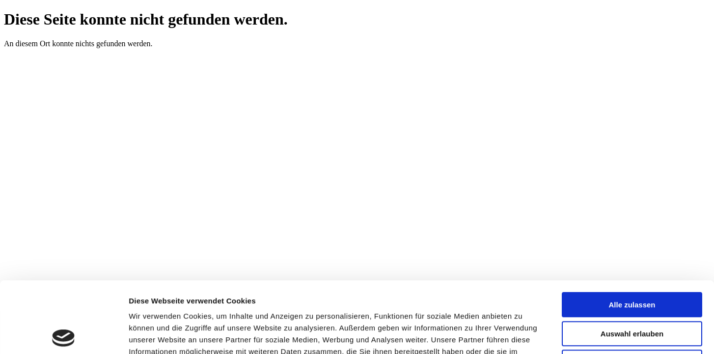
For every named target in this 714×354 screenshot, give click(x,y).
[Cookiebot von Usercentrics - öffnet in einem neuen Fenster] (64, 334)
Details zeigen (522, 334)
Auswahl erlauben (632, 263)
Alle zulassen (631, 234)
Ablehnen (632, 291)
